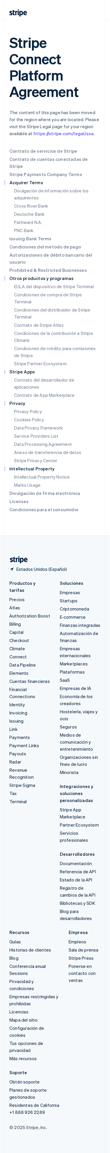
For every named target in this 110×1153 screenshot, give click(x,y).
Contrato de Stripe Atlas (39, 325)
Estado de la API (76, 880)
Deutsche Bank (29, 214)
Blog (13, 958)
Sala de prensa (84, 950)
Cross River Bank (31, 206)
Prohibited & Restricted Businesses (48, 270)
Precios (17, 599)
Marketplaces (74, 664)
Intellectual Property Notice (42, 477)
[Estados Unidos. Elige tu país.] (38, 569)
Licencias (18, 1012)
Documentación (76, 863)
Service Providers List (36, 436)
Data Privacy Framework (38, 428)
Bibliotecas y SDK (77, 903)
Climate (17, 648)
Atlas (14, 608)
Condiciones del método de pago (45, 247)
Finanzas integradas (80, 625)
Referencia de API (78, 871)
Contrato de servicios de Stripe (43, 151)
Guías (15, 942)
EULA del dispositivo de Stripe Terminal (54, 286)
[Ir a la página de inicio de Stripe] (16, 560)
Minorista (69, 772)
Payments (19, 737)
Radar (15, 762)
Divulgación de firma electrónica (44, 493)
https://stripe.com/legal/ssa (63, 133)
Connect (18, 657)
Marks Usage (27, 485)
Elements (19, 673)
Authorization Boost (29, 616)
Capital (16, 632)
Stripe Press (81, 958)
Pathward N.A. (28, 222)
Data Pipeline (22, 665)
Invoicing (18, 713)
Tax (13, 793)
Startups (69, 601)
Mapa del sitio (23, 1020)
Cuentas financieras (29, 681)
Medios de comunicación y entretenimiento (76, 742)
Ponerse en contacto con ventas (82, 973)
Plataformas (72, 672)
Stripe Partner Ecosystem (40, 363)
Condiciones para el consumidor (44, 509)
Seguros (68, 727)
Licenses (19, 501)
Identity (17, 704)
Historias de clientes (30, 950)
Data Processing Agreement (43, 444)
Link (13, 729)
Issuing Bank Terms (30, 238)
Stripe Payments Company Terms (45, 174)
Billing (15, 624)
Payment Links (24, 745)
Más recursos (23, 1058)
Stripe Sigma (22, 785)
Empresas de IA (76, 688)
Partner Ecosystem (79, 825)
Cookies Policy (29, 419)
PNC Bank (24, 230)
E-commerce (73, 617)
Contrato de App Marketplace (44, 395)
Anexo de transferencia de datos (47, 452)
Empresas (70, 592)
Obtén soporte (24, 1082)
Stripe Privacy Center (35, 460)
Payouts (17, 754)
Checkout (19, 640)
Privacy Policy (28, 411)
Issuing (16, 721)
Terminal (18, 801)
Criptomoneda (74, 609)
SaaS (65, 680)
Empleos (77, 942)
